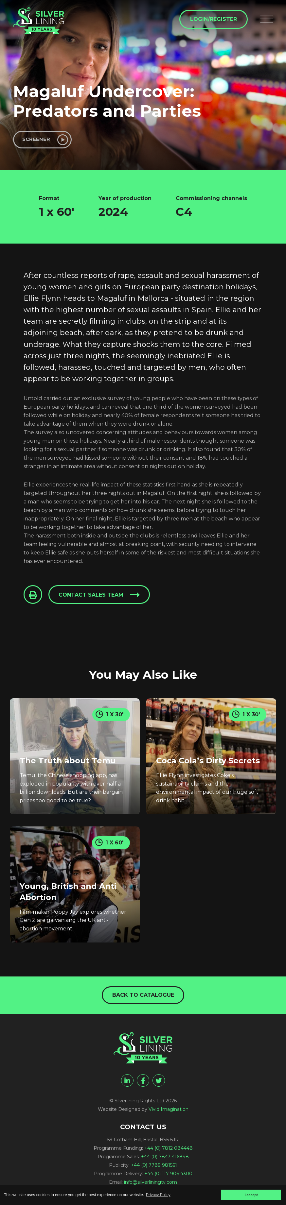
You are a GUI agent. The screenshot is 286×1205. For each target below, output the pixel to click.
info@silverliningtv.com (150, 1184)
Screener (38, 140)
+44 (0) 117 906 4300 (168, 1176)
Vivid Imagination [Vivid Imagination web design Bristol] (168, 1111)
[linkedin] (127, 1083)
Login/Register (212, 20)
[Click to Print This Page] (33, 596)
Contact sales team (92, 597)
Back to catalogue (143, 996)
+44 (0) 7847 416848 (165, 1159)
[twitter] (158, 1083)
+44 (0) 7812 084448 (168, 1150)
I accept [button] (251, 1195)
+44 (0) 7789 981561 (154, 1167)
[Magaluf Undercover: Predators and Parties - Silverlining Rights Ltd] (42, 23)
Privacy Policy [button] (158, 1195)
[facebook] (143, 1083)
